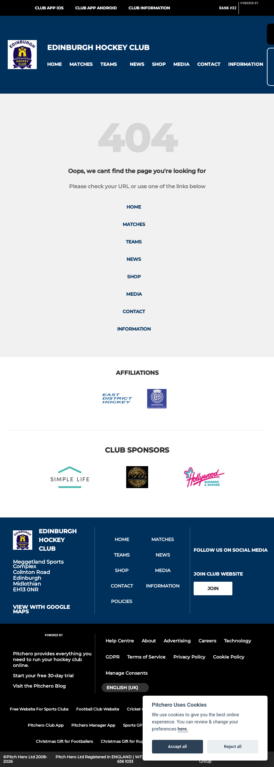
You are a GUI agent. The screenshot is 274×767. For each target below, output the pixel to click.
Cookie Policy (228, 657)
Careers (207, 641)
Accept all (177, 746)
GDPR (112, 657)
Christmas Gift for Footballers (64, 741)
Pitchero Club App (46, 725)
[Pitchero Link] (253, 11)
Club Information (149, 7)
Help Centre (120, 641)
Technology (237, 641)
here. (183, 729)
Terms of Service (146, 657)
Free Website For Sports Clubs (39, 709)
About (149, 641)
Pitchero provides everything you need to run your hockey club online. (52, 659)
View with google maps (41, 609)
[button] (54, 64)
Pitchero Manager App (93, 725)
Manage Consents (126, 673)
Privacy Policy (189, 657)
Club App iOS (49, 7)
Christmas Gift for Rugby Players (132, 741)
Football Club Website (97, 709)
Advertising (177, 641)
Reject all (232, 746)
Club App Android (96, 7)
